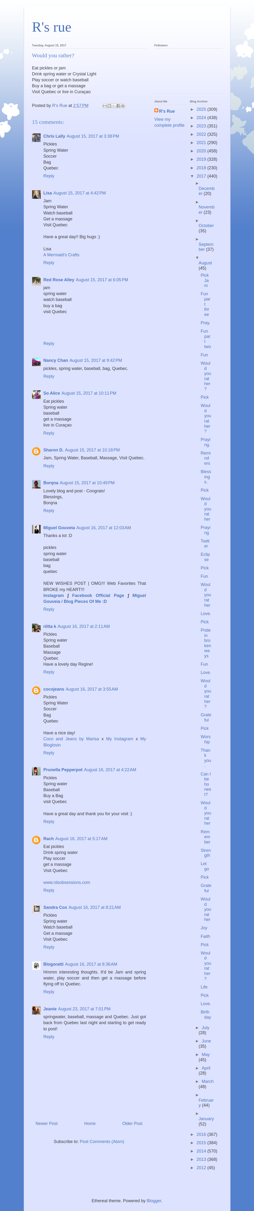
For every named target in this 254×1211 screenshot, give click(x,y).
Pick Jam (205, 280)
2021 (201, 142)
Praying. (205, 442)
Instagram (53, 595)
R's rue (52, 27)
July (205, 1027)
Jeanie (50, 1009)
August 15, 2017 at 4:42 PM (79, 193)
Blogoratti (53, 964)
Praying (205, 530)
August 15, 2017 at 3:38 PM (93, 136)
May (206, 1054)
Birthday (206, 1015)
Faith (205, 936)
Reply (48, 176)
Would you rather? (206, 376)
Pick (205, 397)
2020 (201, 151)
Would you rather (206, 509)
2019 (201, 159)
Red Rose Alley (58, 279)
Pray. (205, 322)
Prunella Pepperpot (63, 769)
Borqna (50, 482)
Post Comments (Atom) (102, 1141)
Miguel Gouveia (59, 527)
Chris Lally (54, 136)
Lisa (47, 193)
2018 (201, 167)
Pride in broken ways (206, 643)
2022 (201, 134)
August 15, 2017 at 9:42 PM (96, 360)
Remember (205, 836)
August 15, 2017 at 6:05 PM (102, 279)
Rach (48, 838)
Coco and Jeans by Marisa (72, 738)
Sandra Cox (55, 907)
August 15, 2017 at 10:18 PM (92, 450)
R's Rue (167, 111)
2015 (201, 1142)
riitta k (49, 626)
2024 (201, 117)
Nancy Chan (55, 360)
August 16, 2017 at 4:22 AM (110, 769)
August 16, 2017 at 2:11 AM (84, 626)
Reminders (206, 458)
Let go (205, 866)
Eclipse (205, 557)
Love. (206, 613)
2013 (201, 1159)
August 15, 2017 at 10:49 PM (87, 482)
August (205, 263)
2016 (201, 1134)
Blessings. (206, 476)
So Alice (51, 393)
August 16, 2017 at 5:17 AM (81, 838)
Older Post (132, 1123)
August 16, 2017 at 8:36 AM (91, 964)
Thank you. (206, 758)
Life (204, 987)
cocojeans (53, 689)
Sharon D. (53, 450)
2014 (201, 1151)
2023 (201, 126)
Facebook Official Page (98, 595)
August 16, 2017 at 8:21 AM (95, 907)
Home (90, 1123)
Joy (204, 927)
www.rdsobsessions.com (66, 882)
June (206, 1041)
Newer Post (47, 1123)
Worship (206, 739)
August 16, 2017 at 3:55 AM (92, 689)
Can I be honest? (206, 784)
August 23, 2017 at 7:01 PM (84, 1009)
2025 (201, 109)
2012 (201, 1167)
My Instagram (121, 738)
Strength (206, 853)
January (206, 1118)
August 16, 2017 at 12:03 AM (104, 527)
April (206, 1068)
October (206, 225)
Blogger (154, 1200)
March (208, 1081)
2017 (201, 176)
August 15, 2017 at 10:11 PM (89, 393)
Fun (204, 355)
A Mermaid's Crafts (61, 254)
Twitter (205, 544)
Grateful (206, 717)
